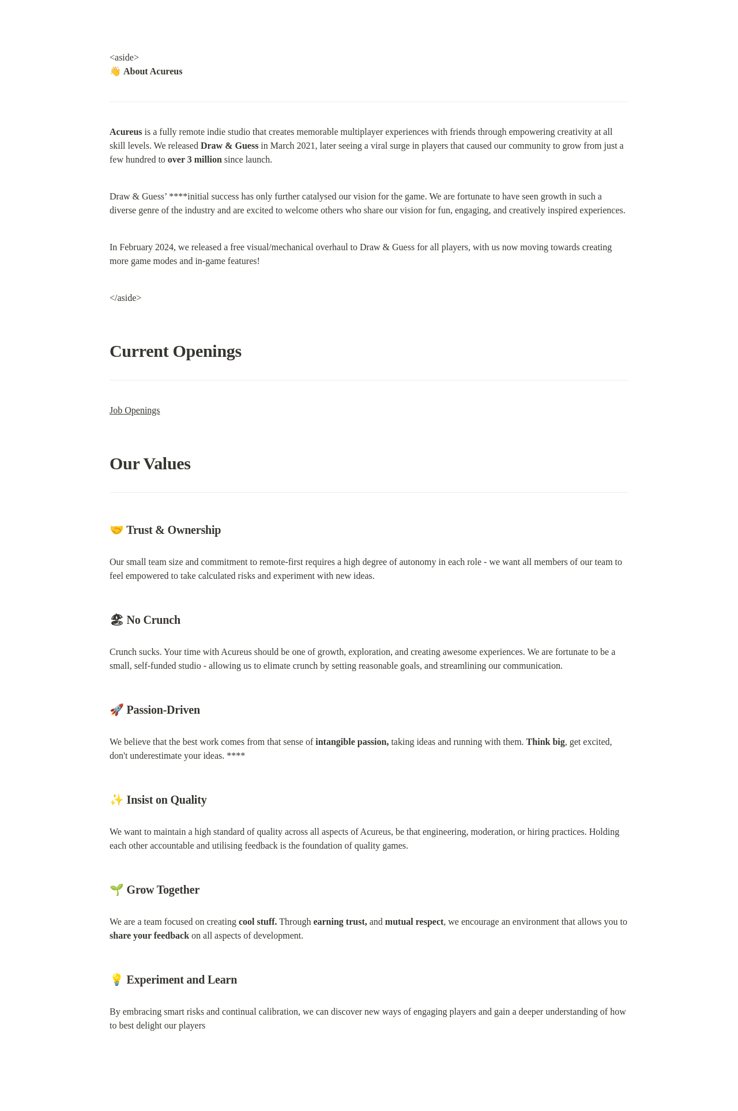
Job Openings (135, 410)
